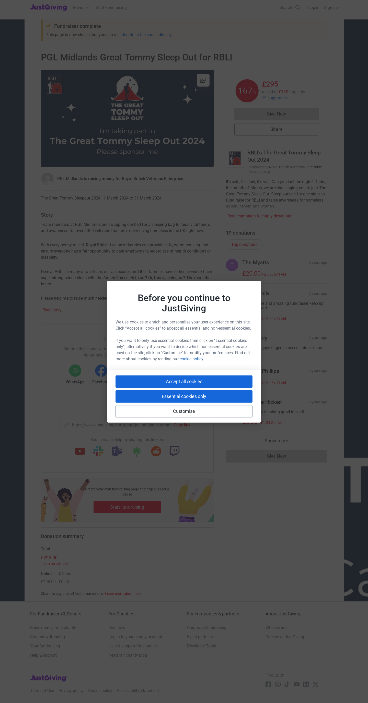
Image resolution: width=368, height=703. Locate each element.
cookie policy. (192, 358)
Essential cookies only (184, 396)
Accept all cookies (184, 381)
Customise (184, 411)
